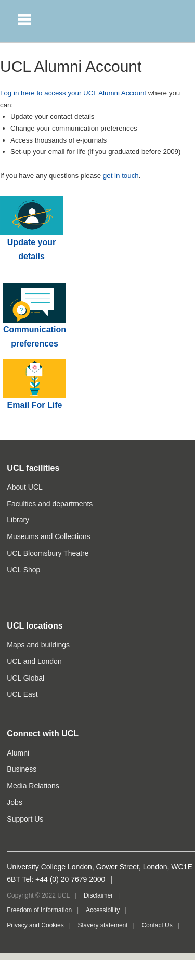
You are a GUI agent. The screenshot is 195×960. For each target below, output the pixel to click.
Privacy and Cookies (35, 925)
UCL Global (25, 678)
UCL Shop (23, 570)
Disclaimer (98, 895)
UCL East (22, 694)
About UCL (24, 487)
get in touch (121, 176)
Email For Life (34, 405)
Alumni (18, 753)
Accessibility (103, 910)
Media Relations (33, 786)
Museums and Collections (48, 536)
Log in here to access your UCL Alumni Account (73, 93)
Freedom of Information (39, 910)
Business (21, 769)
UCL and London (34, 661)
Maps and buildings (38, 645)
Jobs (14, 802)
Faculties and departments (50, 504)
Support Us (25, 819)
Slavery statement (103, 925)
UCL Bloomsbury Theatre (47, 553)
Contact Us (156, 925)
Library (18, 520)
